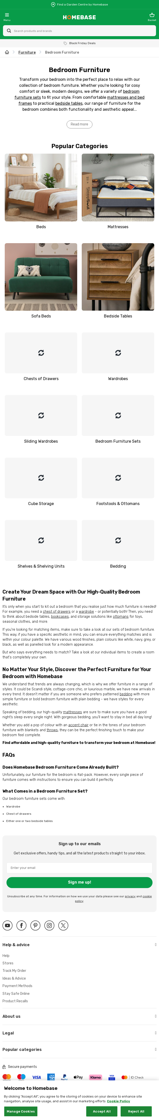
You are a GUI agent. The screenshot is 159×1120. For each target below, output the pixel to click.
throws (52, 730)
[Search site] (9, 31)
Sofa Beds (41, 316)
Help (5, 956)
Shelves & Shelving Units (41, 566)
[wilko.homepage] (7, 52)
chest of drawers (57, 612)
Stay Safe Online (16, 994)
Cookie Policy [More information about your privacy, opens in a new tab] (118, 1106)
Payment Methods (17, 986)
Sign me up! (79, 882)
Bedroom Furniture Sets (118, 441)
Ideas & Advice (14, 978)
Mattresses (118, 226)
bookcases (60, 616)
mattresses (72, 712)
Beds (41, 226)
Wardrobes (118, 378)
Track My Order (14, 971)
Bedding (118, 566)
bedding (126, 694)
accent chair (78, 725)
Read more (79, 124)
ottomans (121, 616)
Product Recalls (15, 1001)
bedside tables (68, 103)
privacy (130, 896)
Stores (7, 963)
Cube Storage (41, 503)
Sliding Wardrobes (41, 441)
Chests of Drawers (41, 378)
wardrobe (86, 612)
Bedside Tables (118, 316)
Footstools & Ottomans (118, 503)
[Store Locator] (79, 4)
